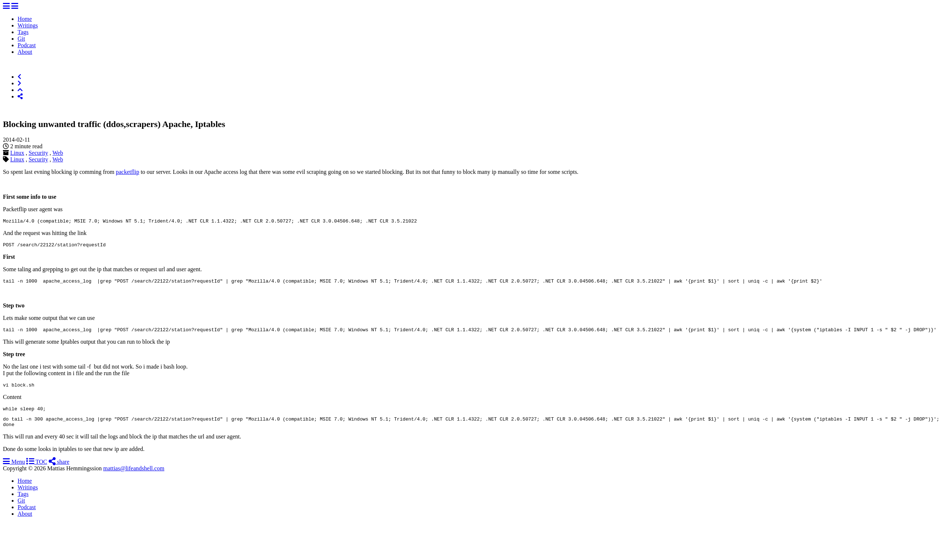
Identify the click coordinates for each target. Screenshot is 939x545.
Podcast (27, 45)
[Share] (20, 96)
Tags (23, 32)
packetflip (127, 172)
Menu (14, 470)
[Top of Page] (20, 90)
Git (21, 39)
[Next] (19, 83)
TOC (36, 470)
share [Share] (59, 470)
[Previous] (19, 77)
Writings (28, 25)
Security (38, 153)
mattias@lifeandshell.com (133, 477)
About (25, 52)
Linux (17, 153)
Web (57, 153)
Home (25, 19)
